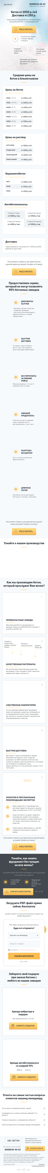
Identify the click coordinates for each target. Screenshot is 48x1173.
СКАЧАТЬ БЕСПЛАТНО (24, 956)
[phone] (24, 944)
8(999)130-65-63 (37, 4)
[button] (24, 29)
